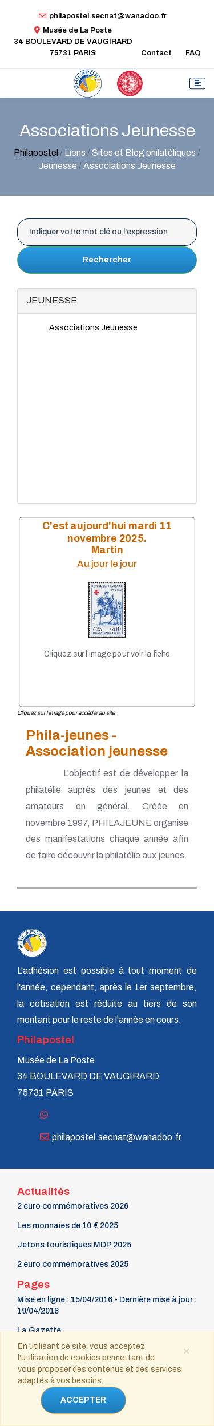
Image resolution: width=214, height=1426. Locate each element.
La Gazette (39, 1330)
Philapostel (36, 152)
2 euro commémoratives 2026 (72, 1206)
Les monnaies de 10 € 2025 (67, 1225)
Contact (156, 53)
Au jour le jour (107, 563)
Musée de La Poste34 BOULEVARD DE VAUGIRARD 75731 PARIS (73, 41)
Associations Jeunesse (93, 327)
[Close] (186, 1350)
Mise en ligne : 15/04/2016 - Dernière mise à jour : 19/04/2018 (107, 1305)
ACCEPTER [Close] (83, 1400)
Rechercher (107, 260)
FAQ (193, 53)
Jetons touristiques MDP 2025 (74, 1245)
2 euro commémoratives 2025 (72, 1264)
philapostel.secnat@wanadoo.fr (103, 16)
